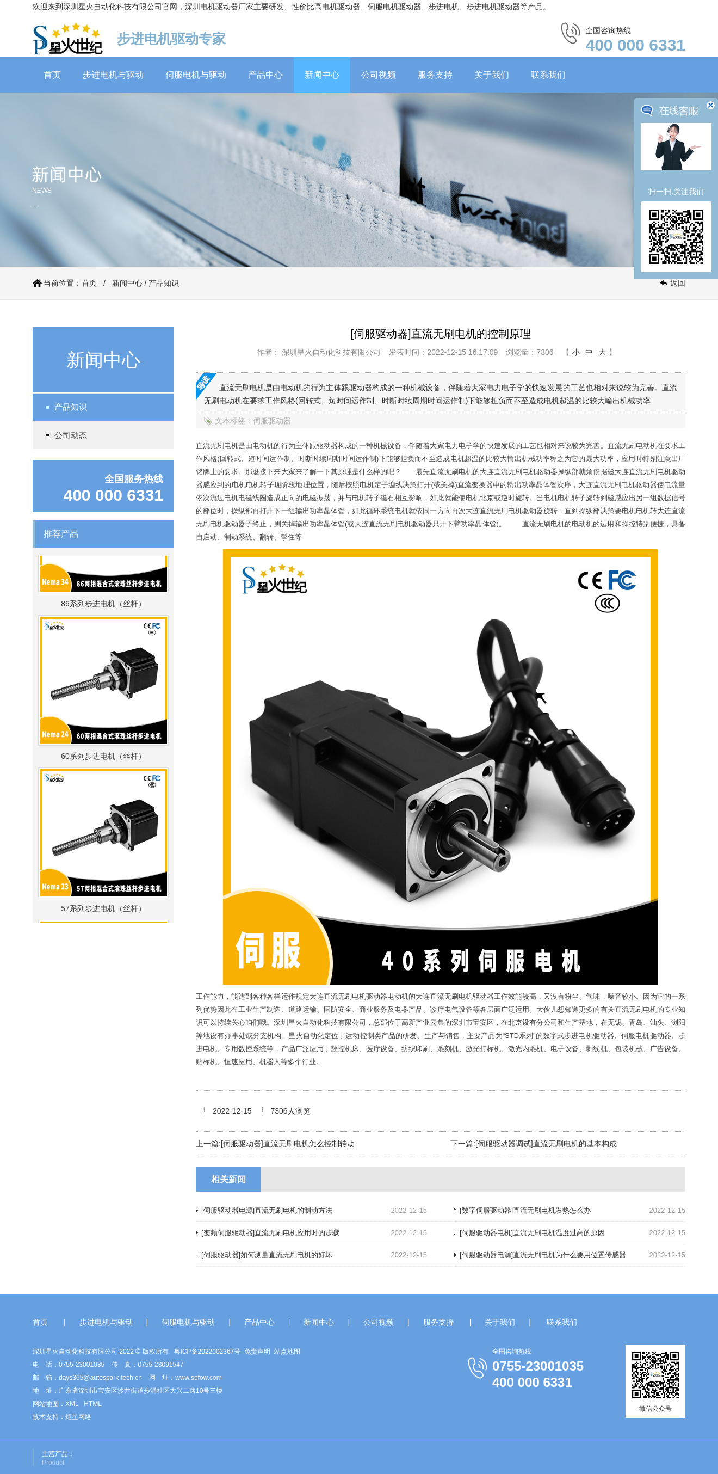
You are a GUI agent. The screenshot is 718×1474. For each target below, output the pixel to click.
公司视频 (378, 74)
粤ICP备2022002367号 (207, 1351)
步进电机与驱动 (113, 74)
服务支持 (435, 74)
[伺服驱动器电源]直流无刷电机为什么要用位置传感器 (543, 1255)
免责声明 (257, 1351)
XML (71, 1404)
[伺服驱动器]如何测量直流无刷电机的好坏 (266, 1255)
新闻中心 (322, 74)
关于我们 (491, 74)
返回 (677, 283)
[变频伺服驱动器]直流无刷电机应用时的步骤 (270, 1233)
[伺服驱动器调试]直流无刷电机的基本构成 (546, 1143)
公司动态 (70, 435)
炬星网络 (78, 1417)
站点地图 (287, 1351)
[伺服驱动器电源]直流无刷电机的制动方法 (266, 1210)
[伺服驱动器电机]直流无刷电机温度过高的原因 (532, 1233)
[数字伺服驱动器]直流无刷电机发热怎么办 (525, 1210)
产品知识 (163, 283)
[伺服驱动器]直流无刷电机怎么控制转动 (288, 1143)
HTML (93, 1404)
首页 (52, 74)
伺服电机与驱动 (195, 74)
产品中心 (265, 74)
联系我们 (548, 74)
